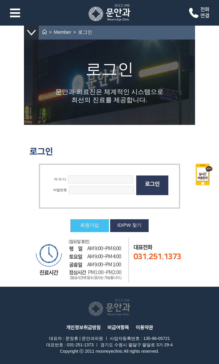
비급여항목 (118, 327)
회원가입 (89, 225)
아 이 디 (60, 179)
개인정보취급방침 (83, 327)
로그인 (152, 184)
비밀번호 (60, 190)
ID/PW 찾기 (129, 225)
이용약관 (144, 327)
